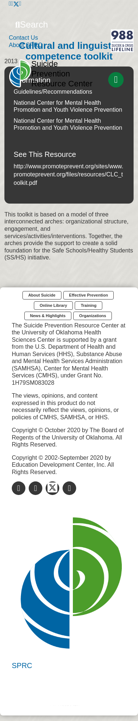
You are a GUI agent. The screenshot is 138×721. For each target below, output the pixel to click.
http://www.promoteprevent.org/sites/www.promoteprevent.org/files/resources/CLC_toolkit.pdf (68, 174)
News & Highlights (48, 315)
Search (31, 24)
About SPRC (25, 45)
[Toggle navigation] (116, 79)
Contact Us (23, 38)
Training (88, 305)
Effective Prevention (88, 295)
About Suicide (42, 295)
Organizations (92, 315)
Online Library (53, 305)
